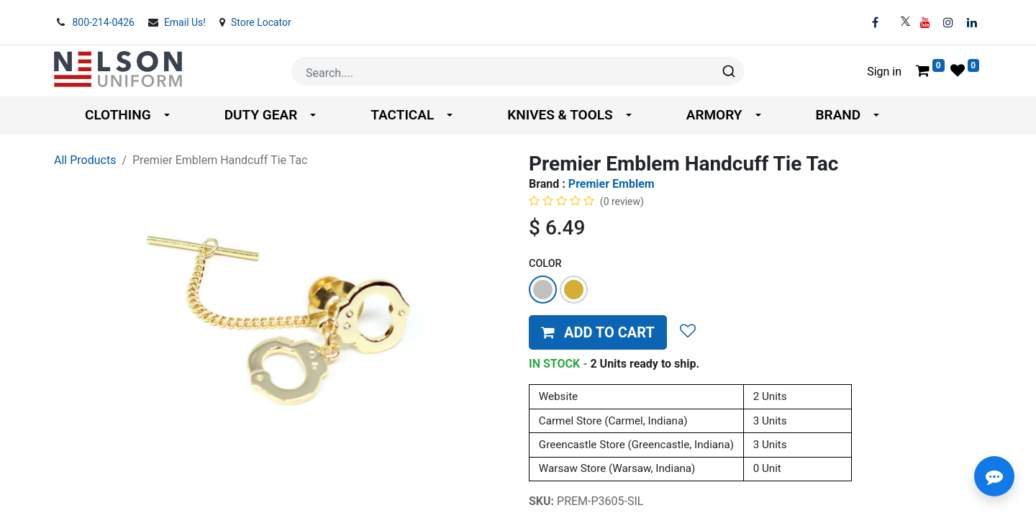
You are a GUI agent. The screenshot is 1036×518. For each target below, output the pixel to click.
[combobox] (518, 71)
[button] (598, 332)
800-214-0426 (104, 22)
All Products (85, 160)
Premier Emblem (611, 184)
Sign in (884, 71)
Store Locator (261, 22)
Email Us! (186, 22)
